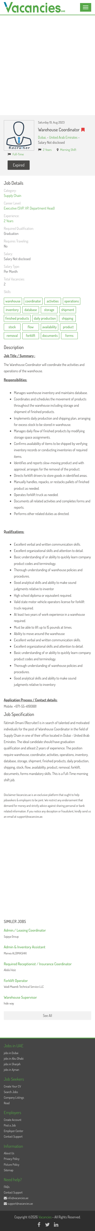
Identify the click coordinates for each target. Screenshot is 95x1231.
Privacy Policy (12, 1159)
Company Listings (14, 1097)
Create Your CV (12, 1086)
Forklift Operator (16, 980)
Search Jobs (11, 1092)
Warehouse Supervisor (20, 997)
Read (7, 1103)
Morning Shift (68, 150)
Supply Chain (12, 195)
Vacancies (45, 1217)
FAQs (7, 1187)
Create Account (12, 1120)
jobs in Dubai (11, 1053)
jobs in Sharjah (12, 1064)
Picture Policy (11, 1164)
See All (47, 1015)
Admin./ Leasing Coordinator (25, 930)
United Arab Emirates (63, 137)
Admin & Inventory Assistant (24, 947)
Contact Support (13, 1136)
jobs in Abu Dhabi (14, 1058)
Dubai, (42, 137)
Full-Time (18, 154)
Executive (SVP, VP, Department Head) (29, 208)
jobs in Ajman (11, 1070)
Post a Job (10, 1125)
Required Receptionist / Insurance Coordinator (38, 963)
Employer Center (13, 1131)
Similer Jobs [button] (15, 921)
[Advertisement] (47, 65)
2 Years (47, 150)
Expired (18, 165)
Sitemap (8, 1170)
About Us (9, 1153)
